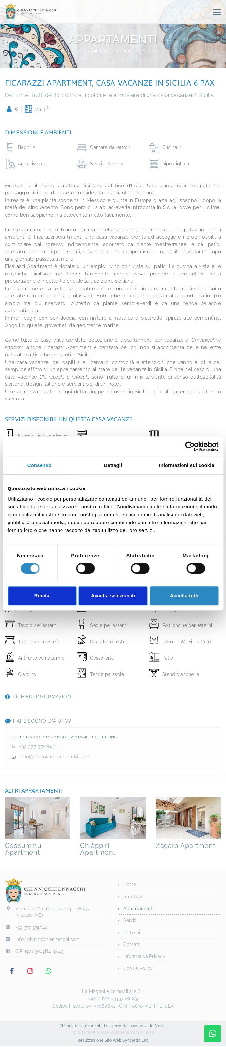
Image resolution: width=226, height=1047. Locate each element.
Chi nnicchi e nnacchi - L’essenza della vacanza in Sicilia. (113, 1027)
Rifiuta (42, 595)
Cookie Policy (138, 968)
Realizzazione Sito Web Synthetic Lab (113, 1041)
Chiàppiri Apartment (97, 849)
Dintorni (131, 932)
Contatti (132, 944)
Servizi (130, 920)
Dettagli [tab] (113, 465)
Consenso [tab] (39, 465)
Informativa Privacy (144, 956)
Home (66, 50)
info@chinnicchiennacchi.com (54, 757)
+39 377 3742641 (37, 747)
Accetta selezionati (113, 595)
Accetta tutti (184, 595)
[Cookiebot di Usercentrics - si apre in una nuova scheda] (189, 446)
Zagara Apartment (186, 846)
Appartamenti (99, 50)
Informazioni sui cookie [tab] (186, 465)
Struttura (133, 896)
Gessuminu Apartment (23, 849)
